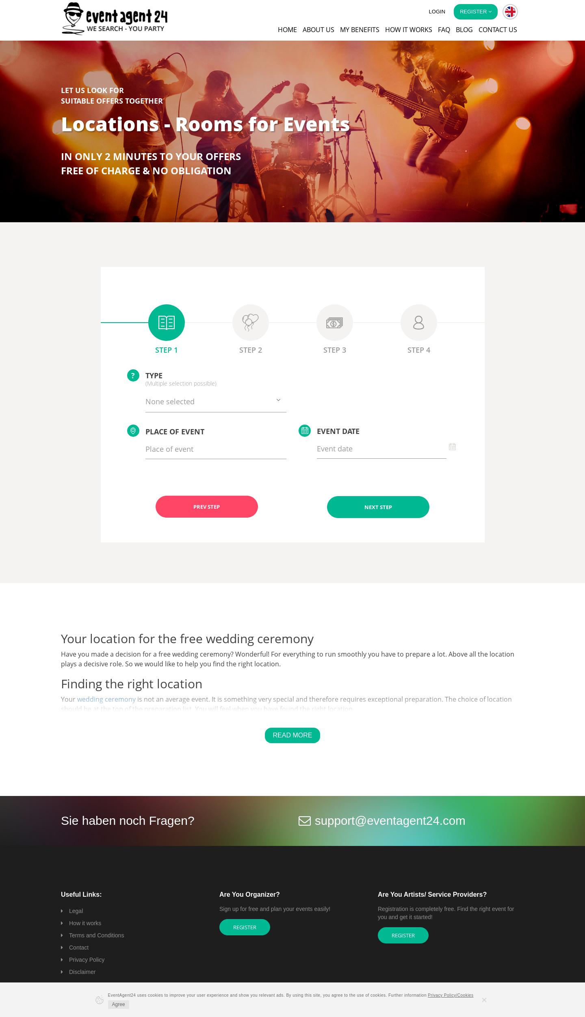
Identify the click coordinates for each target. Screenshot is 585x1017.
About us (318, 29)
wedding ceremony (106, 698)
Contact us (498, 29)
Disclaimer (82, 971)
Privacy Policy (86, 959)
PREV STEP (206, 506)
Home (287, 29)
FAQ (444, 29)
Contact (79, 947)
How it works (408, 29)
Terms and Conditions (96, 935)
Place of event (165, 431)
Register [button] (476, 12)
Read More (292, 734)
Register (244, 926)
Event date (329, 431)
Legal (76, 910)
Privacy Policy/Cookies (450, 995)
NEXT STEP (378, 506)
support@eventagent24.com (391, 820)
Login (437, 12)
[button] (510, 12)
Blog (464, 29)
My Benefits (359, 29)
